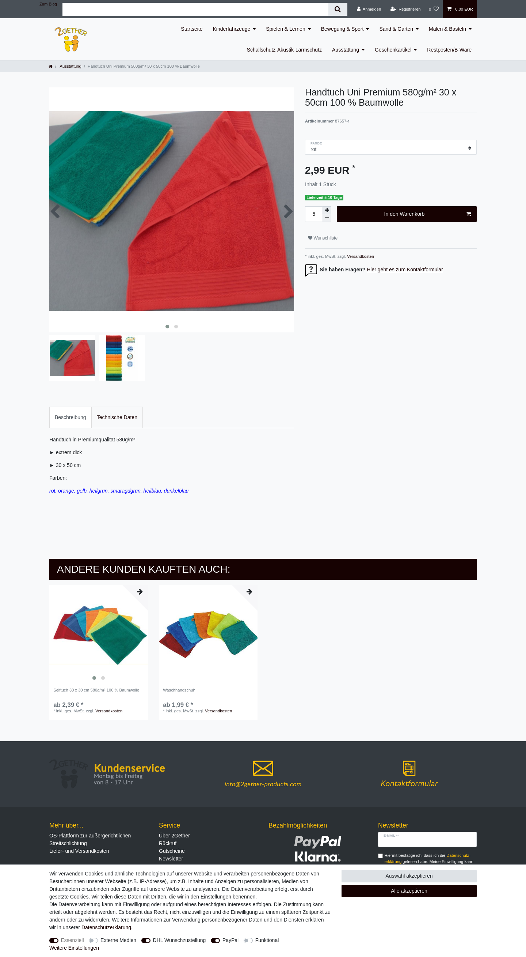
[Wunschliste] (434, 9)
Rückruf (167, 843)
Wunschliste (323, 238)
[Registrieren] (405, 9)
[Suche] (337, 9)
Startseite (191, 29)
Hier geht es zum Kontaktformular (405, 269)
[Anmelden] (369, 9)
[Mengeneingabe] (314, 214)
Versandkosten (360, 256)
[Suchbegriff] (195, 9)
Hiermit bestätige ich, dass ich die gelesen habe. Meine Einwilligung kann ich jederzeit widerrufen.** (429, 861)
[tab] (70, 417)
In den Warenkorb (427, 214)
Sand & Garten (396, 29)
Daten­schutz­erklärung (106, 927)
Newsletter (171, 859)
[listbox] (98, 634)
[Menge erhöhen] (327, 210)
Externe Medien (118, 940)
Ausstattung (345, 50)
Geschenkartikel (393, 50)
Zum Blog (48, 4)
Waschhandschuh (179, 690)
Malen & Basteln (447, 29)
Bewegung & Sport (342, 29)
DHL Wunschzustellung (179, 940)
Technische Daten (117, 417)
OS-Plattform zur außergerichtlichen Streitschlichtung (90, 839)
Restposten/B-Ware (449, 50)
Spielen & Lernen (285, 29)
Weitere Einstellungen (74, 948)
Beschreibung (70, 417)
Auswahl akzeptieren (408, 876)
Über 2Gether (174, 836)
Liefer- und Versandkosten (79, 851)
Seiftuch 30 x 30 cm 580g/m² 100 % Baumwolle (96, 690)
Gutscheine (172, 851)
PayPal (230, 940)
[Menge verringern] (327, 218)
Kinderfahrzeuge (232, 29)
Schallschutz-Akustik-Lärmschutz (284, 50)
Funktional (267, 940)
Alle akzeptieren (409, 891)
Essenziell (72, 940)
